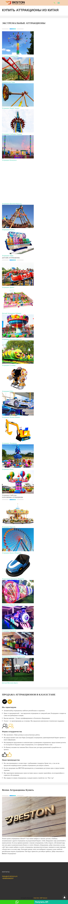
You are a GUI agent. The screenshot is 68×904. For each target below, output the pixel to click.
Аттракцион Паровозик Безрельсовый (13, 657)
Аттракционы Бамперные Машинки (13, 579)
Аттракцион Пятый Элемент (10, 108)
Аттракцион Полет (7, 469)
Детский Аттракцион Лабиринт (11, 313)
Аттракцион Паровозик (9, 631)
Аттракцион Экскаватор (9, 443)
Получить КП (41, 902)
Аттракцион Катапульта (9, 160)
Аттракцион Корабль (8, 230)
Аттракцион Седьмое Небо (10, 56)
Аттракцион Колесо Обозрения (11, 553)
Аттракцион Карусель (8, 527)
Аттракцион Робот (7, 391)
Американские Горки (8, 82)
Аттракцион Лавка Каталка (10, 605)
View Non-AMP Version (40, 898)
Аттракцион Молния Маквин (11, 417)
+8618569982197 (8, 878)
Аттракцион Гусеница (8, 365)
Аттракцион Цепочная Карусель (12, 204)
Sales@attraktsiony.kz (9, 876)
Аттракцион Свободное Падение (12, 134)
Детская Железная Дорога (10, 683)
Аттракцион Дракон (8, 287)
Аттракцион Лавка (7, 256)
